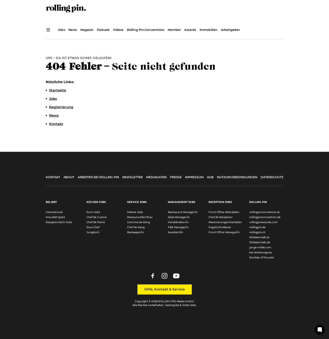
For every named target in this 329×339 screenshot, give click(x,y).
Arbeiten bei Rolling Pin (98, 177)
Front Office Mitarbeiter (224, 212)
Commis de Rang (138, 222)
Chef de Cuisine (96, 217)
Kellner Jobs (135, 212)
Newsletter (132, 177)
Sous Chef (92, 227)
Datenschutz (272, 177)
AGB (210, 177)
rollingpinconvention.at (264, 212)
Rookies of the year (261, 257)
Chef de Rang (136, 227)
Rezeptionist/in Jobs (59, 222)
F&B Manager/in (178, 227)
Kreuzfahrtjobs (55, 217)
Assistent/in (175, 232)
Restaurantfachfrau (140, 217)
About (68, 177)
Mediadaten (156, 177)
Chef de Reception (220, 217)
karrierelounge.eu (260, 252)
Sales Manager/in (179, 217)
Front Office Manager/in (224, 232)
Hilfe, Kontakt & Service (164, 289)
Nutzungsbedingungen (237, 177)
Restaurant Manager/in (183, 212)
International (54, 212)
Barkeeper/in (135, 232)
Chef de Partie (95, 222)
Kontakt (53, 177)
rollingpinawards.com (263, 222)
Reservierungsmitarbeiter (225, 222)
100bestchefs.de (259, 242)
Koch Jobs (93, 212)
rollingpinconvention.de (265, 217)
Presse (176, 177)
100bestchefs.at (259, 237)
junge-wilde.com (260, 247)
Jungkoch (92, 232)
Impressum (194, 177)
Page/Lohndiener (220, 227)
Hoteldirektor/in (178, 222)
